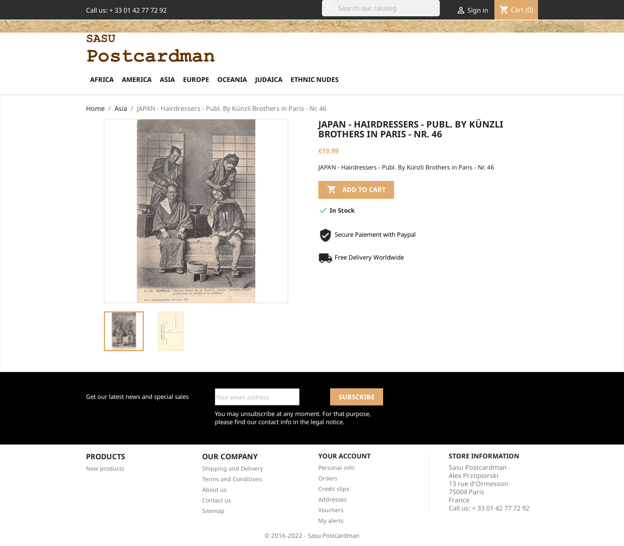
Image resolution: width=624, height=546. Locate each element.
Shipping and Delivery (232, 468)
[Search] (381, 8)
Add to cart (356, 190)
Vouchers (331, 510)
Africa (102, 79)
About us (214, 489)
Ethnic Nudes (315, 79)
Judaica (268, 79)
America (137, 79)
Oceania (232, 79)
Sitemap (213, 511)
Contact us (216, 500)
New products (105, 468)
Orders (327, 478)
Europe (196, 79)
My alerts (331, 520)
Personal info (336, 467)
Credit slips (333, 489)
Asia (167, 79)
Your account (344, 455)
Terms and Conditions (232, 479)
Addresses (332, 499)
